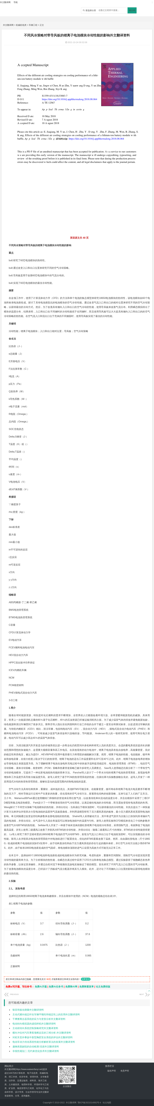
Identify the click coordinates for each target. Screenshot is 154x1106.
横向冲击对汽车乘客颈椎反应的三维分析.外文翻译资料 (41, 1032)
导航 (16, 2)
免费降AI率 (71, 986)
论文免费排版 (103, 986)
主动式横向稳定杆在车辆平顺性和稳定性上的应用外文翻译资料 (46, 1014)
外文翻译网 (8, 25)
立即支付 (86, 979)
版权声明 (111, 1071)
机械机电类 (21, 25)
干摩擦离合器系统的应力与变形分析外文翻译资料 (38, 1019)
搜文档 (132, 10)
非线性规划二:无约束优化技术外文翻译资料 (35, 1051)
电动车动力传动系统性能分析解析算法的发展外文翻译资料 (43, 1042)
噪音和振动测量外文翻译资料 (28, 1010)
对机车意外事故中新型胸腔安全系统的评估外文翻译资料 (42, 1037)
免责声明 (124, 1071)
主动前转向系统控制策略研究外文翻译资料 (35, 1028)
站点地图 (107, 1102)
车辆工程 (33, 25)
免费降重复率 (86, 986)
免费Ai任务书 (56, 986)
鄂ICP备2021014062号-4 (89, 1102)
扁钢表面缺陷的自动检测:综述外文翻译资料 (35, 1046)
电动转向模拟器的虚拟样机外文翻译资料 (34, 1023)
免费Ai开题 (41, 986)
